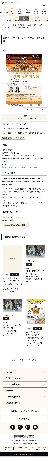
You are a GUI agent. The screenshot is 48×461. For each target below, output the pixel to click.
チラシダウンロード (35, 109)
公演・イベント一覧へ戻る (24, 364)
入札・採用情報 (37, 453)
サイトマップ (44, 453)
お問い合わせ (24, 423)
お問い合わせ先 (30, 118)
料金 (24, 115)
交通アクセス (10, 453)
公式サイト (32, 203)
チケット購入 (17, 118)
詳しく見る (12, 296)
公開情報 (5, 453)
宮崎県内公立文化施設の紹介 (23, 415)
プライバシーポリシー (29, 453)
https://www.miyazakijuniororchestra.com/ (19, 167)
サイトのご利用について (18, 453)
